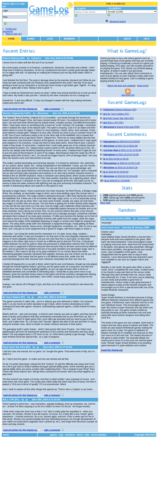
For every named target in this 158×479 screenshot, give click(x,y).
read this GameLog (112, 350)
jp (33, 297)
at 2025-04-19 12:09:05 (121, 141)
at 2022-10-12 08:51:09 (120, 146)
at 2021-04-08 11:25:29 (115, 159)
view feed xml (128, 95)
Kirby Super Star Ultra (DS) (16, 347)
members (70, 435)
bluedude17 (144, 218)
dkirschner (42, 113)
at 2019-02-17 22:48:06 (117, 180)
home (6, 435)
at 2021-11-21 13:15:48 (122, 150)
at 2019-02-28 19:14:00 (120, 176)
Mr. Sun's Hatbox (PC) (14, 297)
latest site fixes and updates (121, 85)
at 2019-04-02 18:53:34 (115, 172)
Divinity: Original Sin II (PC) (17, 113)
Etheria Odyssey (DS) (14, 58)
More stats (105, 203)
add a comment (53, 109)
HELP (147, 39)
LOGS (50, 39)
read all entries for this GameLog (21, 109)
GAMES (31, 39)
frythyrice (36, 58)
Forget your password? (10, 30)
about (80, 435)
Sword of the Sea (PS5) (121, 127)
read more (143, 85)
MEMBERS (69, 39)
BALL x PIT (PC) (11, 399)
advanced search (117, 21)
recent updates (98, 435)
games (53, 435)
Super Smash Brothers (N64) (116, 218)
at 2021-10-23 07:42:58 (121, 154)
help (87, 435)
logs (61, 435)
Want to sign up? (14, 34)
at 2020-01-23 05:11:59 (121, 163)
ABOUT (127, 39)
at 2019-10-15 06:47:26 (120, 167)
